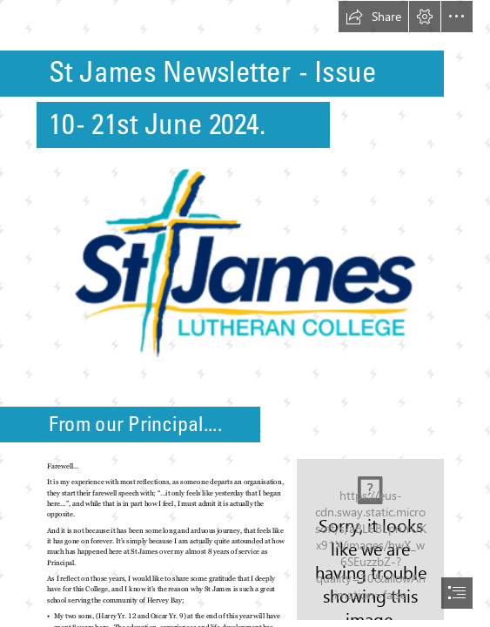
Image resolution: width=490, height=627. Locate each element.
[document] (245, 313)
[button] (373, 16)
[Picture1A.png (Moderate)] (245, 264)
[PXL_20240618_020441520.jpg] (369, 538)
